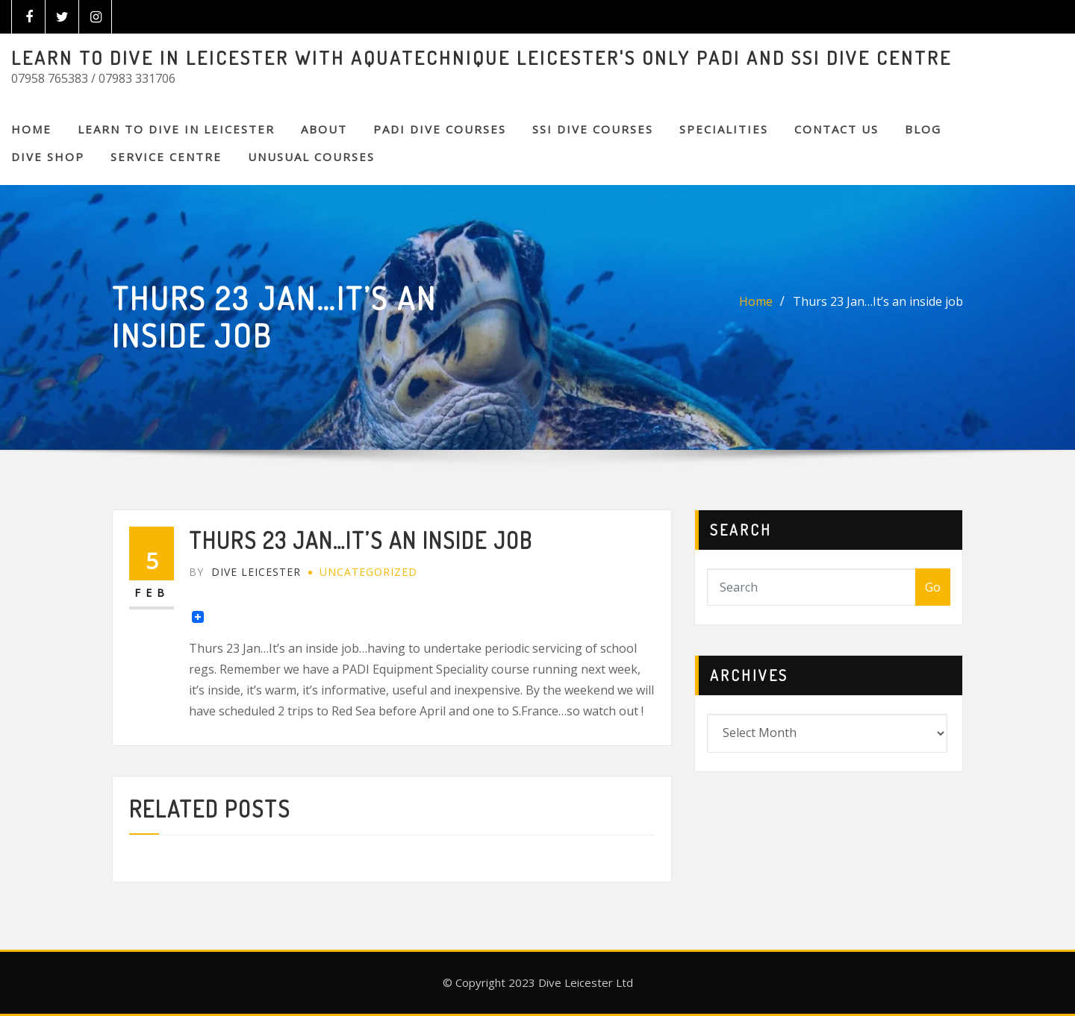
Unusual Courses (311, 156)
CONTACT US (836, 129)
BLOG (923, 129)
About (324, 129)
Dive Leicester (245, 572)
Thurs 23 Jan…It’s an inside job (878, 301)
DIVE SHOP (47, 156)
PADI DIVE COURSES (439, 129)
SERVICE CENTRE (166, 156)
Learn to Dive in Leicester (176, 129)
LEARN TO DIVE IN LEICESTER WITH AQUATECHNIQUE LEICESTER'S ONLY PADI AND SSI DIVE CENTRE (481, 57)
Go (933, 587)
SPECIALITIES (723, 129)
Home (31, 129)
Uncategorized (368, 572)
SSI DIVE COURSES (592, 129)
